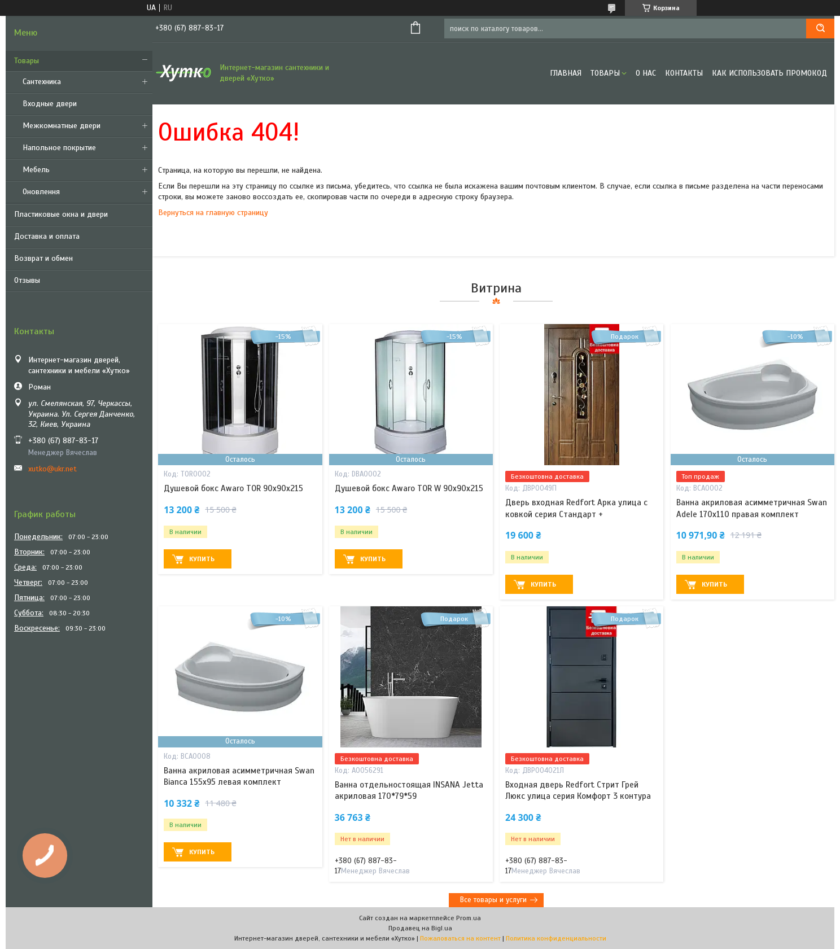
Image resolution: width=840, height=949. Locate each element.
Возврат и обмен (43, 258)
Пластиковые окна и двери (61, 214)
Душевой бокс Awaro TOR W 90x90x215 (409, 488)
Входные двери (50, 103)
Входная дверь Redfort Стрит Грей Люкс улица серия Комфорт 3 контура (578, 790)
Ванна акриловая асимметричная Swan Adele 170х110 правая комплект (751, 508)
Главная (565, 73)
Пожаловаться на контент (460, 938)
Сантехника (42, 81)
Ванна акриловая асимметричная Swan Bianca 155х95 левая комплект (239, 776)
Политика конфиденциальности (556, 938)
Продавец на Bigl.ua (420, 928)
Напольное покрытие (59, 147)
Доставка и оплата (47, 236)
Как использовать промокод (769, 73)
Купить (202, 559)
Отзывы (27, 280)
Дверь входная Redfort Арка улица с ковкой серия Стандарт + (576, 508)
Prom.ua (468, 918)
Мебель (36, 169)
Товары (26, 60)
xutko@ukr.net (52, 469)
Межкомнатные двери (61, 125)
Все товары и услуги (493, 899)
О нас (646, 73)
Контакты (684, 73)
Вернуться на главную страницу (213, 212)
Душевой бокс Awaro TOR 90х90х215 (233, 488)
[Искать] (820, 28)
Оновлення (41, 191)
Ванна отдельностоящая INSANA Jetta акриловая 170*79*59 (409, 790)
